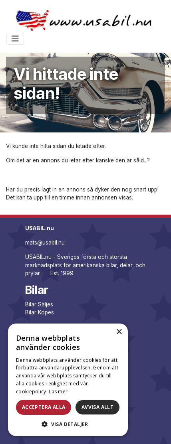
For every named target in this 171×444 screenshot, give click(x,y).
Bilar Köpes (39, 312)
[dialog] (68, 380)
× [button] (119, 332)
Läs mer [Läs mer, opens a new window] (58, 391)
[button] (68, 424)
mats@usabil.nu (45, 242)
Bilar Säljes (39, 304)
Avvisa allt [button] (97, 407)
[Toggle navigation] (15, 39)
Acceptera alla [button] (44, 407)
